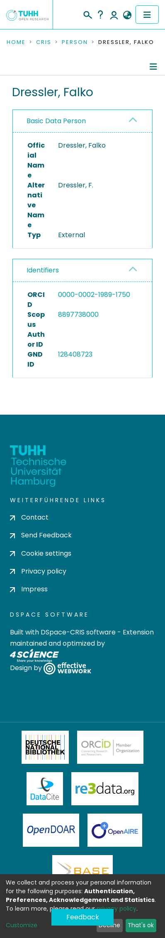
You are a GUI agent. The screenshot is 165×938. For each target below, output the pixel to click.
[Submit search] (87, 14)
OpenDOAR (51, 830)
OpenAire (115, 830)
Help (100, 14)
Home (16, 42)
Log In (114, 14)
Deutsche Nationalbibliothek (45, 747)
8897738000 (78, 314)
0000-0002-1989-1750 (94, 294)
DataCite (45, 789)
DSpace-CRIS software (78, 632)
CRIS (43, 42)
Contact (29, 517)
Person (75, 42)
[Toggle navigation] (147, 14)
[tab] (82, 121)
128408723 (75, 354)
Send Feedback (41, 535)
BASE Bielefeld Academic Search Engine (82, 871)
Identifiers (43, 270)
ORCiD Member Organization (110, 747)
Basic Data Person (56, 121)
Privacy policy (38, 571)
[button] (127, 15)
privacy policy (116, 908)
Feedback (82, 917)
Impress (29, 589)
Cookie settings (40, 553)
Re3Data (104, 788)
